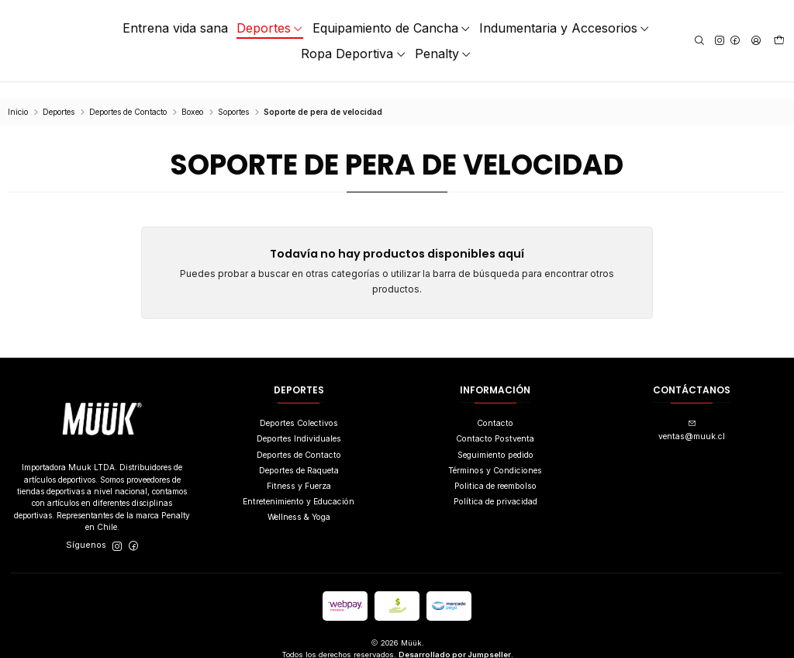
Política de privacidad (495, 485)
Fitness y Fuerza (299, 470)
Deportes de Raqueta (299, 454)
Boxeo (192, 96)
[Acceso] (756, 41)
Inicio (18, 96)
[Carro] (779, 41)
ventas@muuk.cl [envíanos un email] (691, 414)
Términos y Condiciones (495, 454)
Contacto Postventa (495, 423)
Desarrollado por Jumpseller (455, 638)
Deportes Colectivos (299, 407)
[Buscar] (699, 41)
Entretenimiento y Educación (298, 485)
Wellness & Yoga (299, 501)
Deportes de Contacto (128, 96)
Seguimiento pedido (495, 439)
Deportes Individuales (299, 423)
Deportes (58, 96)
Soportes (233, 96)
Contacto (495, 407)
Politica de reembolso (495, 470)
